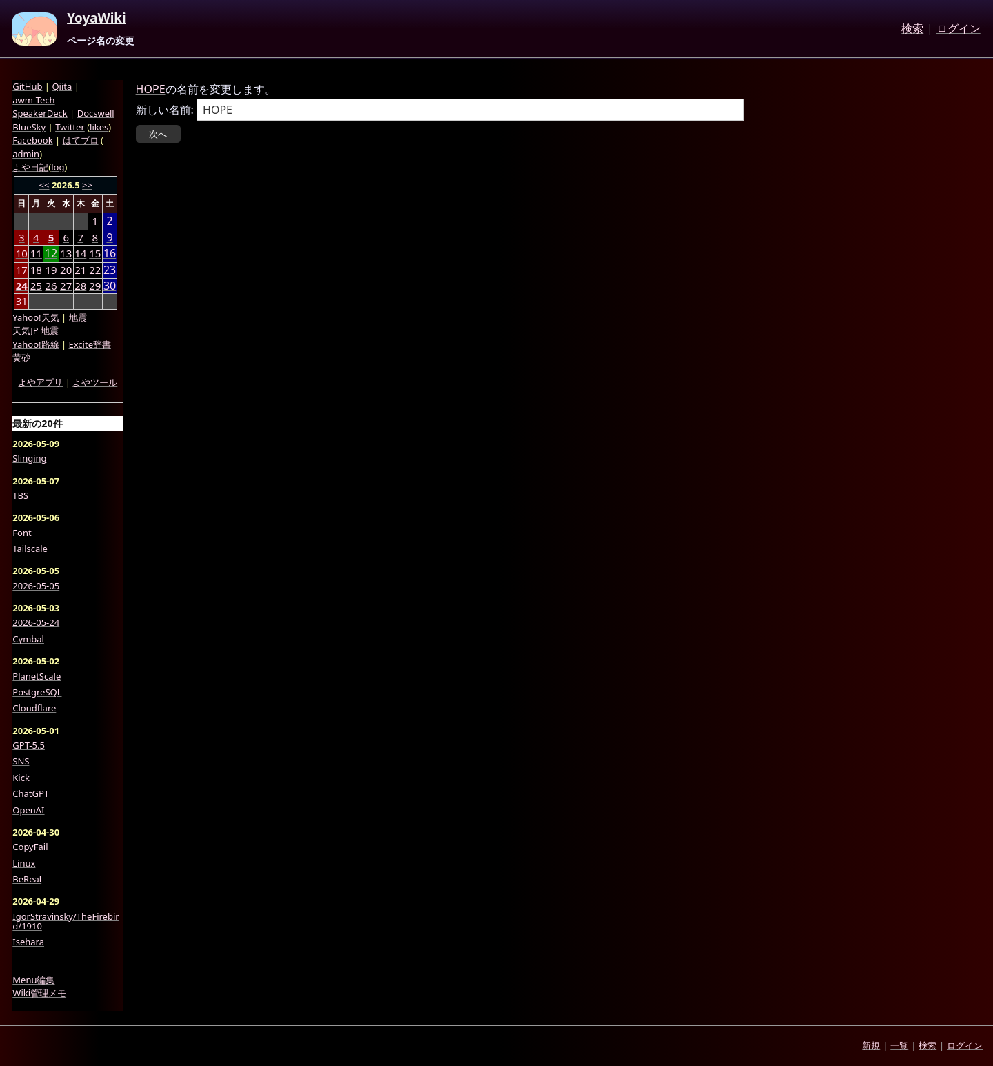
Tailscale (30, 548)
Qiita (62, 86)
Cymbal (28, 639)
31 (22, 301)
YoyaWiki (96, 18)
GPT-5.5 (28, 745)
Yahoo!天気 (35, 317)
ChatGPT (30, 793)
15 (95, 253)
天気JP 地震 (35, 330)
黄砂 (21, 357)
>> (87, 185)
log (57, 167)
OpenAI (28, 810)
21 (80, 270)
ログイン (958, 29)
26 (51, 286)
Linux (23, 863)
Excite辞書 (90, 344)
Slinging (29, 458)
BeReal (26, 879)
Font (21, 532)
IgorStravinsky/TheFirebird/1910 (65, 921)
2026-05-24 (35, 622)
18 (36, 270)
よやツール (94, 382)
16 (109, 253)
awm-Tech (33, 100)
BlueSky (29, 127)
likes (99, 127)
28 (80, 286)
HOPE (151, 89)
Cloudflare (34, 708)
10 (22, 253)
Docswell (95, 113)
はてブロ (81, 140)
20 (66, 270)
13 (66, 253)
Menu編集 (33, 980)
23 (109, 270)
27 (66, 286)
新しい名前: (165, 109)
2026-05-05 (35, 586)
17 (22, 270)
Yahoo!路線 (35, 344)
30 (109, 286)
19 (51, 270)
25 (36, 286)
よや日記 (30, 167)
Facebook (32, 140)
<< (44, 185)
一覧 (899, 1045)
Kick (21, 777)
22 (95, 270)
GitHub (27, 86)
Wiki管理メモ (39, 993)
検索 (912, 29)
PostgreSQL (36, 692)
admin (25, 154)
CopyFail (30, 846)
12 (51, 253)
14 (80, 253)
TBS (20, 495)
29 (95, 286)
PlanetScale (36, 676)
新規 (871, 1045)
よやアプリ (40, 382)
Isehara (28, 942)
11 (36, 253)
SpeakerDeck (39, 113)
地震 (78, 317)
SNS (20, 761)
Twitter (70, 127)
